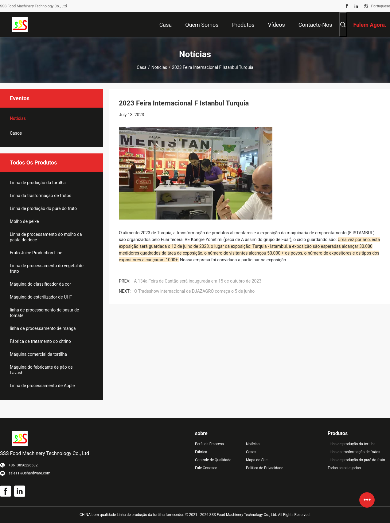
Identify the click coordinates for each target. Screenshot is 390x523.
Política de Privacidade (264, 468)
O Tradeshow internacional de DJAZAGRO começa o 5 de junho (194, 291)
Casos (16, 133)
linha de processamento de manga (43, 328)
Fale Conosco (206, 468)
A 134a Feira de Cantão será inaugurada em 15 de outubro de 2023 (197, 281)
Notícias (159, 67)
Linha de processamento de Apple (42, 385)
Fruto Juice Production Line (36, 252)
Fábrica (201, 452)
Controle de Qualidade (213, 460)
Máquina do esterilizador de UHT (41, 297)
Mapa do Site (256, 460)
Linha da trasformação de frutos (40, 195)
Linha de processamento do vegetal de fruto (47, 268)
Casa (141, 67)
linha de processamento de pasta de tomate (44, 312)
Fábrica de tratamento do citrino (40, 341)
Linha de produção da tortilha (38, 182)
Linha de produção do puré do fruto (43, 208)
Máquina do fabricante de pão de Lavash (41, 370)
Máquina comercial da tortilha (38, 354)
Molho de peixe (24, 221)
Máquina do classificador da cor (40, 284)
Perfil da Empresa (209, 444)
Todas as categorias (344, 468)
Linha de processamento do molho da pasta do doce (46, 237)
